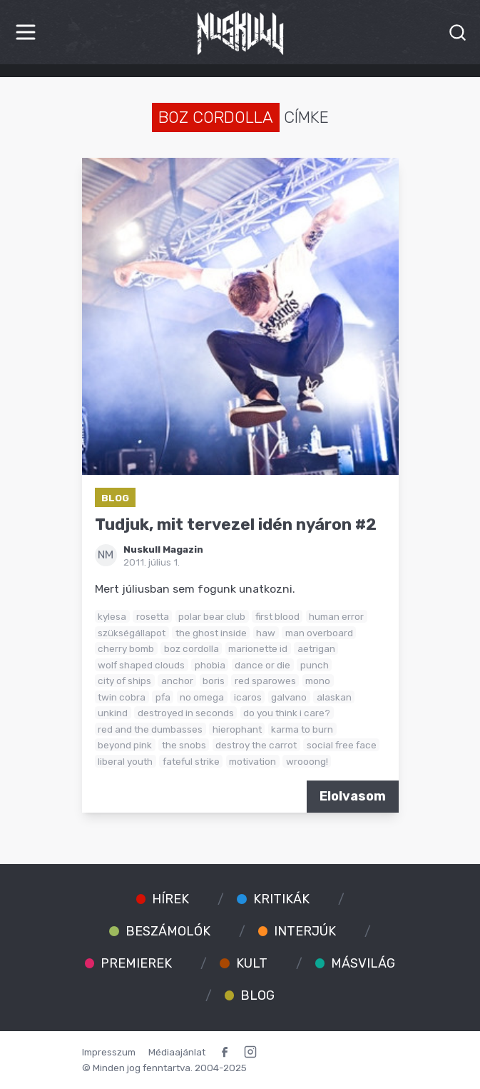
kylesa (112, 616)
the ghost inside (211, 632)
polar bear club (211, 616)
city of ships (124, 680)
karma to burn (302, 729)
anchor (177, 680)
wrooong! (307, 761)
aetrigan (316, 648)
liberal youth (125, 761)
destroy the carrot (256, 745)
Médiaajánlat (176, 1052)
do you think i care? (286, 712)
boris (214, 680)
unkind (113, 712)
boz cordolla (191, 648)
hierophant (237, 729)
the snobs (184, 745)
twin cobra (121, 697)
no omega (202, 697)
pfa (162, 697)
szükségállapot (131, 632)
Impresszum (109, 1052)
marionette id (257, 648)
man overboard (319, 632)
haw (265, 632)
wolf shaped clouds (141, 665)
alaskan (334, 697)
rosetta (152, 616)
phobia (210, 665)
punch (314, 665)
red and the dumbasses (150, 729)
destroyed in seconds (186, 712)
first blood (277, 616)
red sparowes (265, 680)
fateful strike (191, 761)
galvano (289, 697)
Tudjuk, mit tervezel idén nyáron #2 (236, 524)
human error (336, 616)
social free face (342, 745)
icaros (248, 697)
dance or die (262, 665)
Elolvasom (353, 796)
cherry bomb (126, 648)
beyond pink (125, 745)
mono (317, 680)
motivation (252, 761)
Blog (115, 497)
